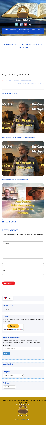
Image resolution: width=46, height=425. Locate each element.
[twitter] (17, 24)
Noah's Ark (5, 135)
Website (5, 276)
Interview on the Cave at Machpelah (15, 180)
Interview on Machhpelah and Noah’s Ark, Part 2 (19, 137)
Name (5, 265)
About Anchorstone (11, 29)
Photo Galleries (16, 32)
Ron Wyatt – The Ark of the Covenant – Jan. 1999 (23, 46)
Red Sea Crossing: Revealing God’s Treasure (28, 83)
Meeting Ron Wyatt (9, 222)
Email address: (7, 345)
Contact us (31, 32)
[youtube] (26, 24)
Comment (6, 243)
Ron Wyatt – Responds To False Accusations (18, 80)
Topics (33, 29)
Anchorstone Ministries (22, 419)
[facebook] (21, 24)
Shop (24, 32)
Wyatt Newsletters (24, 29)
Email (5, 270)
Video (38, 29)
